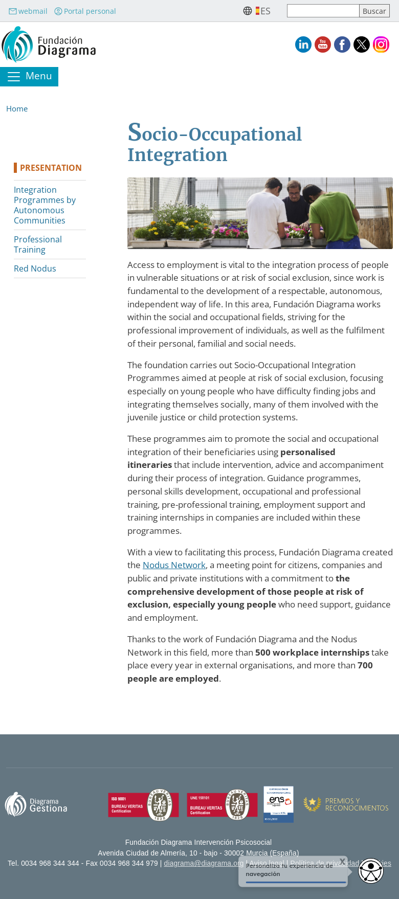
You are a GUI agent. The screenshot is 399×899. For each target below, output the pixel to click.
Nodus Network (174, 565)
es (265, 11)
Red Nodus (35, 268)
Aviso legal (267, 863)
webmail (28, 11)
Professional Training (38, 244)
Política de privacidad (325, 863)
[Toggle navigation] (29, 76)
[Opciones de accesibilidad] (371, 871)
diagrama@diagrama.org (204, 863)
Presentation (51, 168)
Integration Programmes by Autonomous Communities (45, 205)
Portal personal (85, 11)
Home (17, 108)
